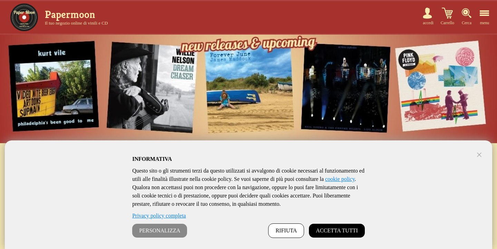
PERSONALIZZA (159, 230)
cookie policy (340, 179)
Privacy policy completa (159, 216)
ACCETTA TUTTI (337, 230)
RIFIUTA (286, 230)
